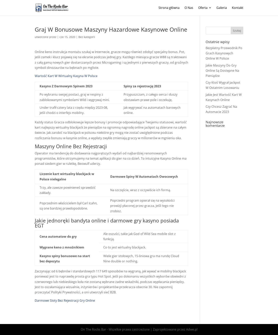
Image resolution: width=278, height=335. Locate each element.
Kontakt (237, 8)
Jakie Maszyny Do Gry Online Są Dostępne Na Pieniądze (222, 70)
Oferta (203, 8)
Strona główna (169, 8)
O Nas (189, 8)
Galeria (221, 8)
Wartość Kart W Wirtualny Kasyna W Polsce (66, 76)
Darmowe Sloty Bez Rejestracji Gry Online (65, 300)
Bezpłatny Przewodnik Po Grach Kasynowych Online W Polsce (224, 53)
